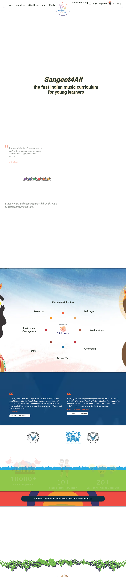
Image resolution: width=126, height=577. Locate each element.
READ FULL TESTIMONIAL (20, 416)
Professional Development (29, 330)
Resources (39, 311)
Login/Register (98, 3)
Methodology (97, 330)
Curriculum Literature (63, 301)
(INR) (119, 4)
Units (33, 350)
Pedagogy (89, 311)
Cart (113, 3)
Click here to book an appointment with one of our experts (63, 498)
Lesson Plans (63, 357)
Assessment (90, 348)
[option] (36, 403)
